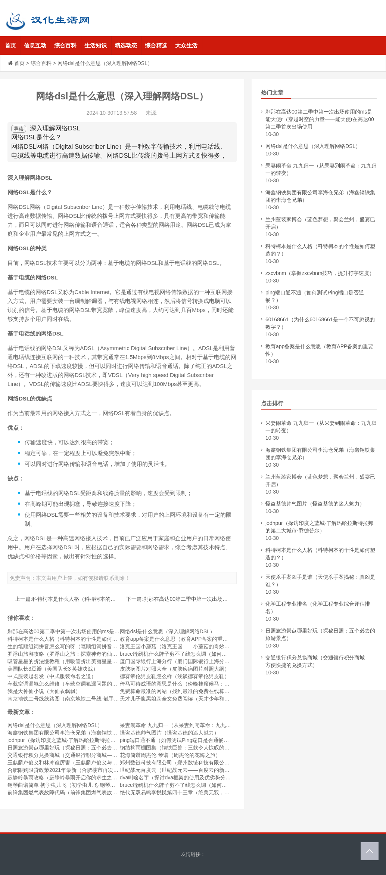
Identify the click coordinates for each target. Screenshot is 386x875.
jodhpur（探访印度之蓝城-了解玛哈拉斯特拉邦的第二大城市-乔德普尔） (91, 740)
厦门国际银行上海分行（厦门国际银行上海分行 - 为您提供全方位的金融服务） (211, 661)
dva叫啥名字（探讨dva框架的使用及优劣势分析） (178, 777)
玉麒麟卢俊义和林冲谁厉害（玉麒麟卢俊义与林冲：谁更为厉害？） (85, 763)
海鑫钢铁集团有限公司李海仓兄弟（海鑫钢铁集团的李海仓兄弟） (83, 733)
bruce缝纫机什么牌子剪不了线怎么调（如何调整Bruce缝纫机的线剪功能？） (209, 654)
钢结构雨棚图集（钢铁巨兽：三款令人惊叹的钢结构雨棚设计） (193, 748)
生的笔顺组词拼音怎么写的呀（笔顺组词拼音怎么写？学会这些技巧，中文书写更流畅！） (112, 646)
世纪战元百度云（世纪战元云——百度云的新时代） (180, 770)
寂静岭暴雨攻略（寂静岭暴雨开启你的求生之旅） (64, 777)
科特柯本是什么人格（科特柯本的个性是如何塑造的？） (97, 599)
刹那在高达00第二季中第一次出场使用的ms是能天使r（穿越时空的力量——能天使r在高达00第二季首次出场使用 (319, 119)
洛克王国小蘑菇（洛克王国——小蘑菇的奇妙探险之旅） (185, 646)
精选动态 (126, 45)
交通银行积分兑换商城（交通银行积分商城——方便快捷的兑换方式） (88, 755)
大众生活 (186, 45)
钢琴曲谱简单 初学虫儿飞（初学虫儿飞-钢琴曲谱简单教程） (77, 785)
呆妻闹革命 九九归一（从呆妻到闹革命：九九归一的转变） (188, 725)
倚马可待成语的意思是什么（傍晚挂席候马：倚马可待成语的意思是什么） (206, 684)
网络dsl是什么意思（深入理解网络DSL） (167, 631)
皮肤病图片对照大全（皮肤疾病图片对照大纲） (175, 669)
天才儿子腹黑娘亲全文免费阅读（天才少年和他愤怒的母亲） (190, 699)
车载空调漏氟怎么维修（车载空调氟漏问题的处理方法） (72, 684)
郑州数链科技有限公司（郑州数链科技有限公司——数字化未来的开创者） (206, 763)
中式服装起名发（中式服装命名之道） (51, 676)
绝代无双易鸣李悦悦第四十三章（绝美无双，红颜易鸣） (185, 792)
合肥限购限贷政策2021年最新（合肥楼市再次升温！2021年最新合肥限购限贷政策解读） (110, 770)
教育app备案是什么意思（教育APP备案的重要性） (179, 639)
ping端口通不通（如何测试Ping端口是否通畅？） (177, 740)
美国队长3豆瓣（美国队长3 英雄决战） (52, 669)
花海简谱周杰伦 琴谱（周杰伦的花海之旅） (170, 755)
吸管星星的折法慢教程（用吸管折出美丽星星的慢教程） (72, 661)
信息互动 (35, 45)
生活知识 (95, 45)
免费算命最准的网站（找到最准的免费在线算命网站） (182, 691)
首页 (10, 45)
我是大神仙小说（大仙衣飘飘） (44, 691)
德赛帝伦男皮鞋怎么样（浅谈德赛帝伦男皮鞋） (175, 676)
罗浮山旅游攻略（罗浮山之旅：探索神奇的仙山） (64, 654)
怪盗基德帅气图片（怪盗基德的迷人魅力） (169, 733)
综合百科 (65, 45)
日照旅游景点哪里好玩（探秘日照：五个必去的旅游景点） (75, 748)
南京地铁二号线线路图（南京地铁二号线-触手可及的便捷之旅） (81, 699)
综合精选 (156, 45)
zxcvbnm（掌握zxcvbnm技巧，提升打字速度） (319, 273)
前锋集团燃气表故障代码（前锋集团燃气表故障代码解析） (75, 792)
